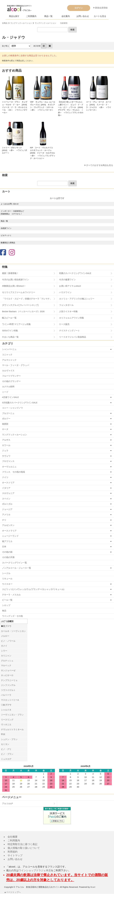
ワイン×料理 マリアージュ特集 (16, 324)
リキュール (7, 578)
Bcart (92, 887)
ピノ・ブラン (7, 754)
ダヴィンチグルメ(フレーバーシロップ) (20, 305)
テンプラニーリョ (9, 680)
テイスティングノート (69, 330)
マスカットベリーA (10, 700)
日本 (4, 546)
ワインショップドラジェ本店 (35, 870)
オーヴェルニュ (9, 466)
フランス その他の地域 (13, 472)
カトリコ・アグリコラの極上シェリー (76, 298)
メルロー (5, 636)
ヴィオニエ (6, 724)
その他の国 (7, 552)
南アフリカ (7, 541)
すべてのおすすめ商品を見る (99, 165)
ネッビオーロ (7, 675)
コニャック (7, 354)
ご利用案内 (31, 16)
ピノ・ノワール (8, 641)
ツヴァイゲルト (8, 690)
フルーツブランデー (11, 376)
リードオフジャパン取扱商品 (72, 337)
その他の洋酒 (8, 557)
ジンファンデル (8, 685)
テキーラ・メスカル (11, 594)
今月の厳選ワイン (67, 279)
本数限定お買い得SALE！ (14, 286)
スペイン (6, 498)
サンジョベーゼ (8, 670)
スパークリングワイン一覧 (14, 562)
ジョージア (7, 509)
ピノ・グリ (6, 749)
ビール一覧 (7, 600)
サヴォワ (6, 456)
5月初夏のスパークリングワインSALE (19, 402)
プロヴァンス (8, 461)
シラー (4, 651)
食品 (4, 610)
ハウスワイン (65, 292)
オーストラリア (9, 530)
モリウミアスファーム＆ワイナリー (18, 292)
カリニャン (6, 655)
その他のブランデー (11, 381)
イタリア (6, 488)
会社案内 (65, 16)
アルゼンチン (8, 525)
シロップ (6, 605)
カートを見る (100, 16)
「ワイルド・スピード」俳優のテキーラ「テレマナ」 (27, 298)
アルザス (6, 440)
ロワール (6, 445)
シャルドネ (6, 710)
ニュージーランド (10, 536)
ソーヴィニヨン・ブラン (12, 714)
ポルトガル (7, 504)
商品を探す (14, 16)
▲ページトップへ (12, 892)
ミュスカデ (6, 759)
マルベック (6, 665)
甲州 (3, 734)
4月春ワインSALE (10, 397)
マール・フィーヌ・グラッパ (15, 365)
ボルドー (6, 418)
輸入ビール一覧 (9, 318)
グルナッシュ (7, 660)
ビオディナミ (6, 235)
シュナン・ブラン (9, 739)
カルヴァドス (8, 370)
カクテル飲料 (8, 386)
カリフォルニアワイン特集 (71, 318)
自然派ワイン (6, 228)
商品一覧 (48, 16)
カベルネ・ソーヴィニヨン (13, 631)
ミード (5, 392)
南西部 (5, 424)
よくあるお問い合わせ (10, 204)
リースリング (7, 719)
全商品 (4, 23)
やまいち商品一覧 (10, 337)
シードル (6, 573)
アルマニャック (9, 360)
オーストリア (8, 482)
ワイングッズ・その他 (12, 616)
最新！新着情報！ (10, 273)
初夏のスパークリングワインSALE (75, 273)
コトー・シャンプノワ (12, 408)
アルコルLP (7, 803)
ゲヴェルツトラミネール (12, 729)
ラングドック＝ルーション (21, 23)
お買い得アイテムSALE (70, 286)
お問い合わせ (83, 16)
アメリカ (6, 514)
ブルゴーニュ (8, 413)
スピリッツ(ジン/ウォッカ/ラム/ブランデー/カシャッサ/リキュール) (33, 589)
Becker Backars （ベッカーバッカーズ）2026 (23, 311)
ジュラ (5, 450)
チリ (4, 520)
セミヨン (5, 744)
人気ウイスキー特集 (68, 311)
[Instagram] (12, 252)
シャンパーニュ (9, 349)
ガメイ (4, 646)
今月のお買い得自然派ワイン (15, 279)
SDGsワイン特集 (10, 330)
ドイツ (5, 477)
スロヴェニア (8, 493)
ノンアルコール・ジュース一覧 (16, 568)
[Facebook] (3, 252)
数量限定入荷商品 (8, 243)
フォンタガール (66, 305)
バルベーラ (6, 695)
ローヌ (5, 429)
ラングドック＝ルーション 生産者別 (51, 23)
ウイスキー (7, 584)
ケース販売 (64, 324)
